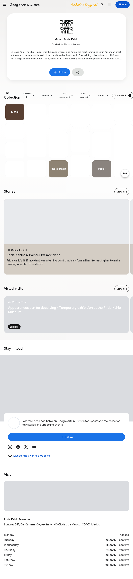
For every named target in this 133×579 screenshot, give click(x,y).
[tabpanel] (15, 140)
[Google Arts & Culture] (53, 4)
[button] (5, 5)
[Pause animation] (125, 173)
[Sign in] (122, 4)
